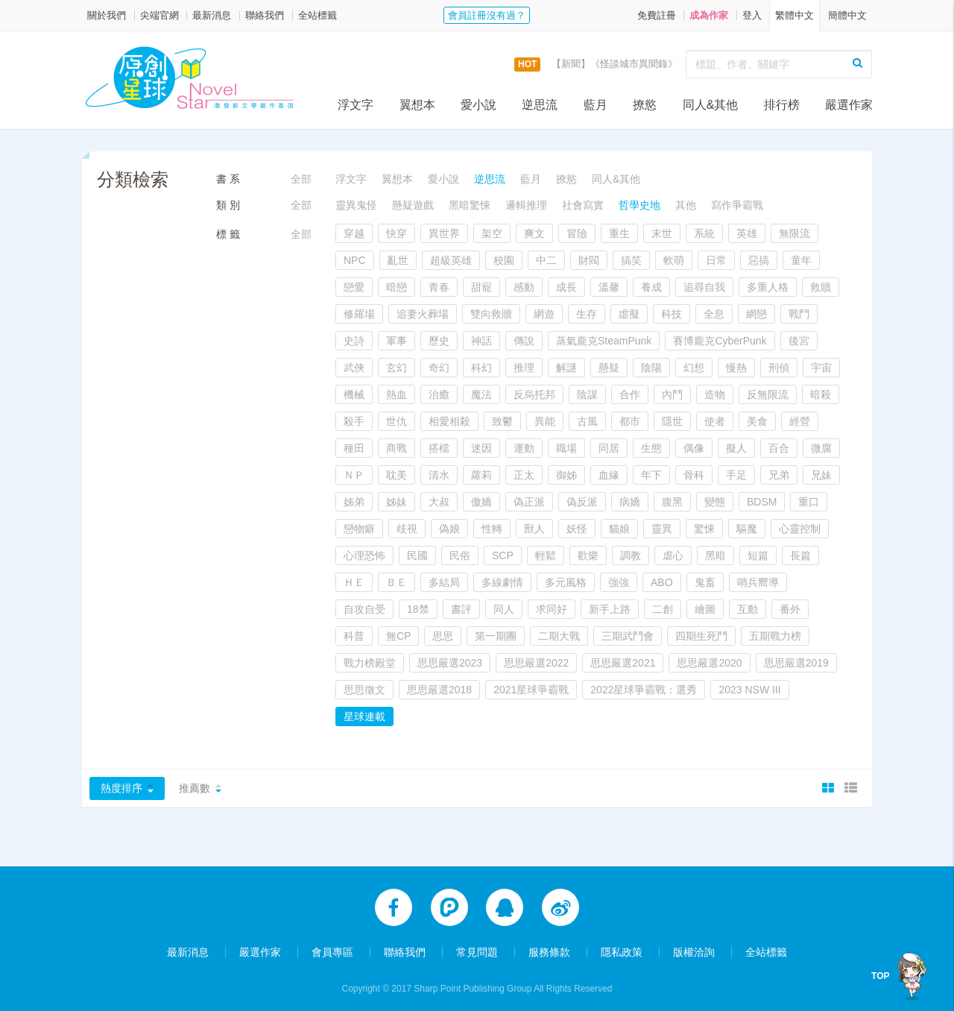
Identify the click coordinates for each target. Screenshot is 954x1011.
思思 (442, 636)
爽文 (534, 233)
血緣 (608, 475)
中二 (546, 260)
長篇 (800, 555)
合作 (629, 394)
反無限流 (768, 394)
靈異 (661, 529)
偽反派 (582, 502)
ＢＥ (396, 582)
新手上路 (610, 609)
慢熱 (736, 368)
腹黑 (672, 502)
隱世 (672, 421)
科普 (354, 636)
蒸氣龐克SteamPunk (603, 341)
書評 (461, 609)
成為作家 (708, 15)
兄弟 (778, 475)
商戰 (396, 448)
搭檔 (439, 448)
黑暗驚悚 (469, 205)
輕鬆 (545, 555)
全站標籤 (317, 15)
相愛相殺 (449, 421)
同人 (503, 609)
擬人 (736, 448)
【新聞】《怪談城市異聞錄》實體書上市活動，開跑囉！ (673, 63)
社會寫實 (583, 205)
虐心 (673, 555)
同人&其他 (711, 104)
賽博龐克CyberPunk (719, 341)
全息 (714, 314)
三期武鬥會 (627, 636)
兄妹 (821, 475)
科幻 (481, 368)
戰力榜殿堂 (370, 663)
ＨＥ (354, 582)
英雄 (746, 233)
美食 (757, 421)
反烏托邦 (534, 394)
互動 (747, 609)
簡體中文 (847, 15)
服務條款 (549, 945)
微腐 (821, 448)
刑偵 (778, 368)
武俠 (354, 368)
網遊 (544, 314)
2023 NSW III (749, 690)
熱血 (396, 394)
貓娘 (619, 529)
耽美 (396, 475)
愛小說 (478, 104)
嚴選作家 (849, 104)
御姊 (566, 475)
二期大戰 (559, 636)
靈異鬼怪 (356, 205)
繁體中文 (794, 15)
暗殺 (820, 394)
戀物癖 (359, 529)
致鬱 (502, 421)
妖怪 (576, 529)
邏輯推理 (526, 205)
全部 (301, 179)
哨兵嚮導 (758, 582)
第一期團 (496, 636)
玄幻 (396, 368)
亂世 (398, 260)
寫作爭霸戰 (737, 205)
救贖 (820, 287)
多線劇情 (502, 582)
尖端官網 (159, 15)
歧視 (407, 529)
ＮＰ (354, 475)
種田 (354, 448)
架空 (491, 233)
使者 (714, 421)
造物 (714, 394)
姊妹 (396, 502)
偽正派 (529, 502)
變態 (714, 502)
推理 (524, 368)
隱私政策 (621, 945)
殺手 (354, 421)
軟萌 (673, 260)
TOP (880, 976)
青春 (439, 287)
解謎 (566, 368)
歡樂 (588, 555)
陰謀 (587, 394)
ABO (662, 582)
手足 (736, 475)
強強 (618, 582)
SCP (503, 555)
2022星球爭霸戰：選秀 (643, 690)
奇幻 (439, 368)
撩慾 (645, 104)
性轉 (491, 529)
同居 (608, 448)
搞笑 (631, 260)
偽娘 (449, 529)
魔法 (481, 394)
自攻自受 (364, 609)
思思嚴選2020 (709, 663)
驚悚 (704, 529)
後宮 (799, 341)
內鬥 (672, 394)
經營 (799, 421)
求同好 (551, 609)
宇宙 (821, 368)
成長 (566, 287)
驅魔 (746, 529)
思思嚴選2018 (439, 690)
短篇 (758, 555)
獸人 (534, 529)
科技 (671, 314)
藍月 (595, 104)
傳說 (524, 341)
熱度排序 (121, 788)
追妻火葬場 (423, 314)
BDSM (762, 502)
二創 (662, 609)
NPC (355, 260)
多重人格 (768, 287)
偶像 (693, 448)
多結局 (444, 582)
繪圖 (705, 609)
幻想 (693, 368)
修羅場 (359, 314)
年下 (651, 475)
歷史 (439, 341)
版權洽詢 (694, 945)
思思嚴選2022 (536, 663)
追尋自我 (704, 287)
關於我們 (106, 15)
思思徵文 (364, 690)
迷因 (481, 448)
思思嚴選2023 (449, 663)
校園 (503, 260)
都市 (629, 421)
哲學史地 (639, 205)
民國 (417, 555)
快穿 (396, 233)
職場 (566, 448)
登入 (752, 15)
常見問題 (477, 945)
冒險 (576, 233)
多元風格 (566, 582)
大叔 (439, 502)
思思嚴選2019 (796, 663)
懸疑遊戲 (413, 205)
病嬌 (629, 502)
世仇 (396, 421)
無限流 (794, 233)
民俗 (459, 555)
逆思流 (539, 104)
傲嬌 (481, 502)
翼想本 (417, 104)
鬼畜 (705, 582)
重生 (619, 233)
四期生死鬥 (701, 636)
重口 (808, 502)
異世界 (444, 233)
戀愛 (354, 287)
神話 (481, 341)
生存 (586, 314)
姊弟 (354, 502)
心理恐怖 (364, 555)
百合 (778, 448)
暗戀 (396, 287)
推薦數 (194, 788)
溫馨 (608, 287)
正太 (524, 475)
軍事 (396, 341)
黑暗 (715, 555)
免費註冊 (656, 15)
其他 (685, 205)
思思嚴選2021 (622, 663)
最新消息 (211, 15)
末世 (661, 233)
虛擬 (629, 314)
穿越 (354, 233)
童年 (801, 260)
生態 (651, 448)
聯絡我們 (264, 15)
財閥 (588, 260)
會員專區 (332, 945)
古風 (587, 421)
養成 (651, 287)
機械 (354, 394)
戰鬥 (799, 314)
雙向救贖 (491, 314)
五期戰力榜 (775, 636)
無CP (398, 636)
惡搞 (758, 260)
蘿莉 (481, 475)
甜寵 (481, 287)
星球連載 (364, 716)
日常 (716, 260)
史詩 (354, 341)
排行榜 (782, 104)
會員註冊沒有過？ (486, 15)
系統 (704, 233)
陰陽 (651, 368)
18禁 (418, 609)
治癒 (439, 394)
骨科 (693, 475)
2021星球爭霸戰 (531, 690)
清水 (439, 475)
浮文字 (355, 104)
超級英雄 (451, 260)
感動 (524, 287)
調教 (630, 555)
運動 (524, 448)
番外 (790, 609)
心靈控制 (800, 529)
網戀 (756, 314)
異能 (544, 421)
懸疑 (608, 368)
